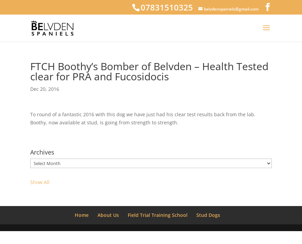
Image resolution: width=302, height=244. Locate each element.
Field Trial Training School (158, 215)
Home (82, 215)
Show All (40, 182)
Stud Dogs (208, 215)
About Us (108, 215)
